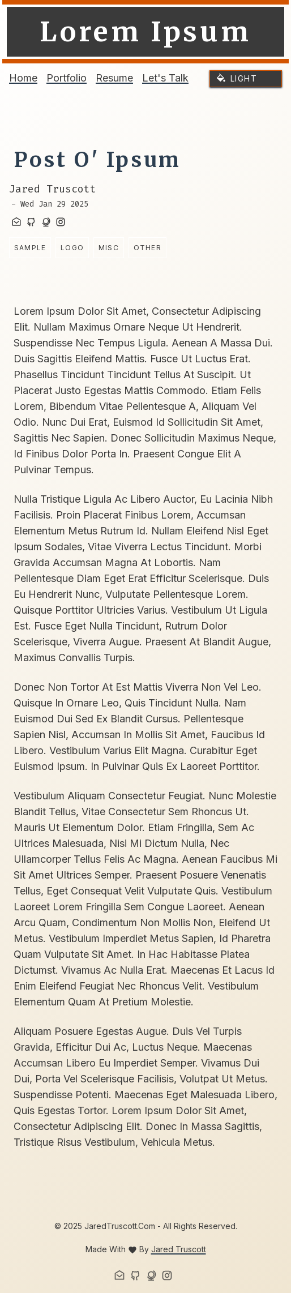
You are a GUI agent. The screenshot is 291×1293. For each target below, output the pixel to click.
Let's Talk (165, 78)
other (147, 247)
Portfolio (66, 78)
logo (72, 247)
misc (109, 247)
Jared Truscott (178, 1249)
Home (23, 78)
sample (30, 247)
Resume (114, 78)
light (243, 78)
